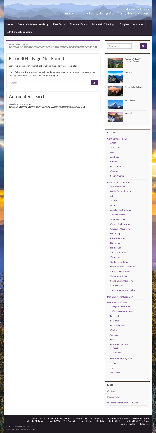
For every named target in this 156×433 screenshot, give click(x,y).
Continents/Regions (117, 138)
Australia (114, 157)
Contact (111, 391)
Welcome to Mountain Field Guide (123, 402)
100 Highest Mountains (19, 31)
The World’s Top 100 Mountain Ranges (133, 60)
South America (117, 175)
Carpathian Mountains (120, 224)
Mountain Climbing (103, 24)
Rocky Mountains (118, 276)
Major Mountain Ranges (118, 182)
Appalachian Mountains (121, 210)
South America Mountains (122, 290)
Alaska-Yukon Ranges (120, 191)
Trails (112, 368)
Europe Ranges (117, 238)
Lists (112, 339)
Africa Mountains (118, 186)
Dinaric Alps (116, 233)
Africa (113, 142)
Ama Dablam (130, 100)
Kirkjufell (128, 113)
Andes (113, 205)
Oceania (114, 171)
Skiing (113, 363)
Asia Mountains (117, 214)
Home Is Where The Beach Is (62, 421)
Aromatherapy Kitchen (59, 418)
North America (117, 166)
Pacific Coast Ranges (120, 271)
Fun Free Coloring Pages (118, 418)
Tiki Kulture (144, 423)
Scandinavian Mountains (121, 280)
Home (9, 24)
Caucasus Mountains (120, 228)
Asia (112, 152)
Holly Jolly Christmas (34, 421)
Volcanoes (115, 372)
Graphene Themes (27, 429)
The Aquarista (38, 418)
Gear (115, 347)
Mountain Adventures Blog (33, 24)
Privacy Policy (113, 397)
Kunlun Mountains (119, 262)
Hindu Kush (115, 247)
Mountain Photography (121, 358)
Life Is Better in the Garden (109, 421)
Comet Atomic (80, 418)
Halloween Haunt (141, 418)
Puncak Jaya (129, 72)
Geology (114, 330)
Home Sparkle (86, 421)
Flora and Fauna (79, 24)
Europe (113, 161)
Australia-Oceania (119, 219)
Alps (112, 195)
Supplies (117, 352)
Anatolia (114, 200)
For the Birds (97, 418)
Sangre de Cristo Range (134, 87)
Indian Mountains (118, 252)
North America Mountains (122, 266)
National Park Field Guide (138, 421)
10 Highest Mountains (130, 24)
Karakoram (115, 257)
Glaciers (114, 335)
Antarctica (115, 147)
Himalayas (115, 243)
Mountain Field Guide (128, 8)
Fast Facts (59, 24)
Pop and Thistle (127, 423)
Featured (114, 320)
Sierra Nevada (116, 285)
